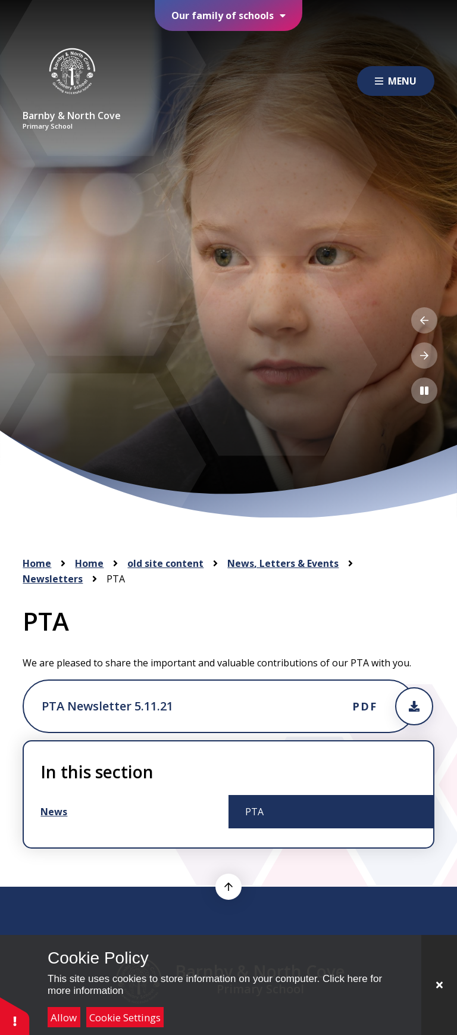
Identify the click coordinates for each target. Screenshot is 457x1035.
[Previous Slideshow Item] (424, 320)
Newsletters (53, 578)
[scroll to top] (228, 887)
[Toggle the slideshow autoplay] (424, 391)
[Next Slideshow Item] (424, 355)
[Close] (439, 985)
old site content (165, 563)
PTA (116, 578)
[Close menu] (395, 81)
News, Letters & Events (283, 563)
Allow (64, 1017)
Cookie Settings (125, 1017)
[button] (15, 1015)
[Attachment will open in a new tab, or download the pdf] (219, 706)
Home (37, 563)
